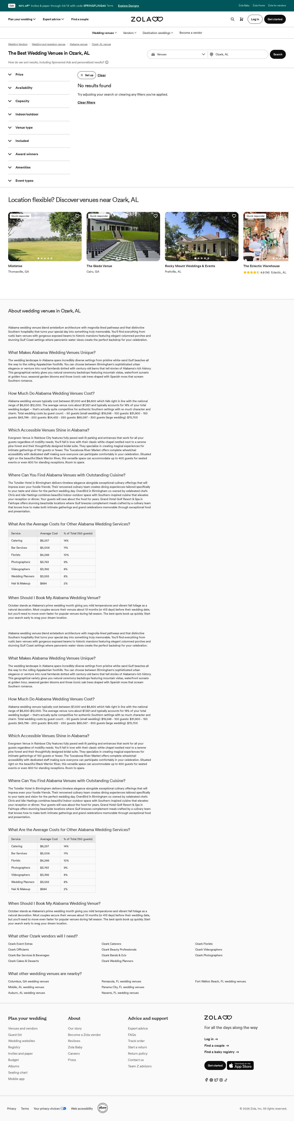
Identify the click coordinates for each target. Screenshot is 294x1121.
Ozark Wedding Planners (117, 961)
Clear (102, 75)
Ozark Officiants (18, 949)
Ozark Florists (204, 943)
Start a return (137, 1047)
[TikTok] (226, 1081)
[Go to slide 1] (38, 258)
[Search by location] (238, 54)
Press (72, 1060)
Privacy (11, 1108)
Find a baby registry (221, 1052)
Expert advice (54, 19)
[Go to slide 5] (51, 258)
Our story (75, 1028)
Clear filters (86, 102)
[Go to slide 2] (41, 258)
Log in (211, 1039)
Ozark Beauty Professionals (119, 949)
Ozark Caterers (111, 943)
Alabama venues (78, 44)
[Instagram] (221, 1081)
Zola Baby (244, 5)
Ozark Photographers (208, 955)
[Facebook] (206, 1081)
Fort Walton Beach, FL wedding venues (220, 981)
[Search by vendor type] (178, 54)
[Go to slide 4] (48, 258)
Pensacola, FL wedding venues (121, 981)
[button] (203, 54)
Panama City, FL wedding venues (123, 987)
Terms (110, 5)
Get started (215, 1065)
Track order (136, 1041)
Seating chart (17, 1072)
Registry (14, 1047)
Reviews (74, 1041)
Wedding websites (21, 1041)
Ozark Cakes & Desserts (23, 961)
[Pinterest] (211, 1081)
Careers (74, 1053)
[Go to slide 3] (45, 258)
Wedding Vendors (17, 44)
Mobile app (16, 1079)
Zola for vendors (277, 5)
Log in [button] (255, 19)
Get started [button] (275, 19)
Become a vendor (190, 32)
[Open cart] (241, 19)
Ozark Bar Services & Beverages (28, 955)
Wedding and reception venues (48, 44)
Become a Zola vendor (84, 1035)
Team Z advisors (139, 1066)
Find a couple (80, 19)
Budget (13, 1060)
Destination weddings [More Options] (158, 33)
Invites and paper (20, 1053)
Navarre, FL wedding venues (120, 992)
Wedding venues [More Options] (104, 33)
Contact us (136, 1060)
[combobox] (238, 54)
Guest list (15, 1035)
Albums (13, 1066)
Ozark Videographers (208, 949)
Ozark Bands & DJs (114, 955)
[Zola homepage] (147, 19)
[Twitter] (216, 1081)
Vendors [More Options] (129, 33)
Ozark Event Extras (20, 943)
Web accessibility (82, 1108)
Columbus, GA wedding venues (28, 981)
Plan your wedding (22, 19)
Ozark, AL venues (101, 44)
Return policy (137, 1053)
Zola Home (259, 5)
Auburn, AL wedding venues (26, 992)
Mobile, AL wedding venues (26, 987)
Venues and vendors (23, 1028)
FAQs (132, 1035)
